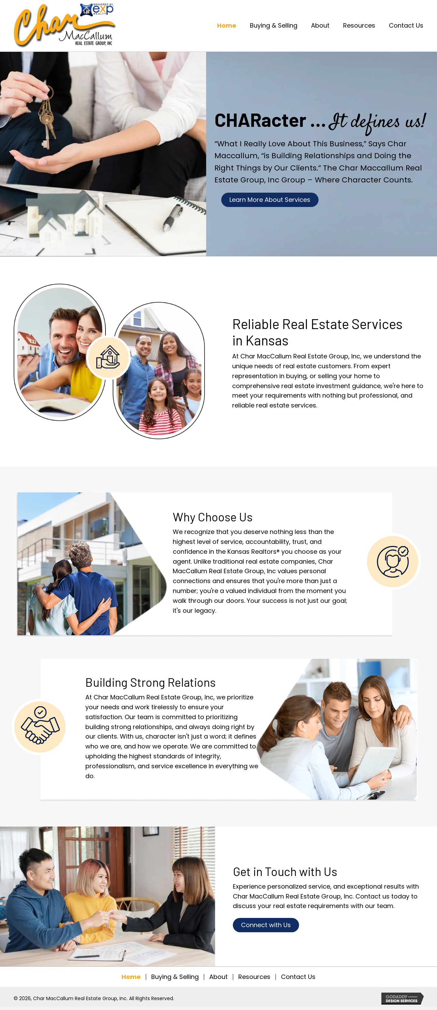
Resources (254, 977)
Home (131, 977)
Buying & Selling (175, 977)
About (218, 977)
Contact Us (298, 977)
